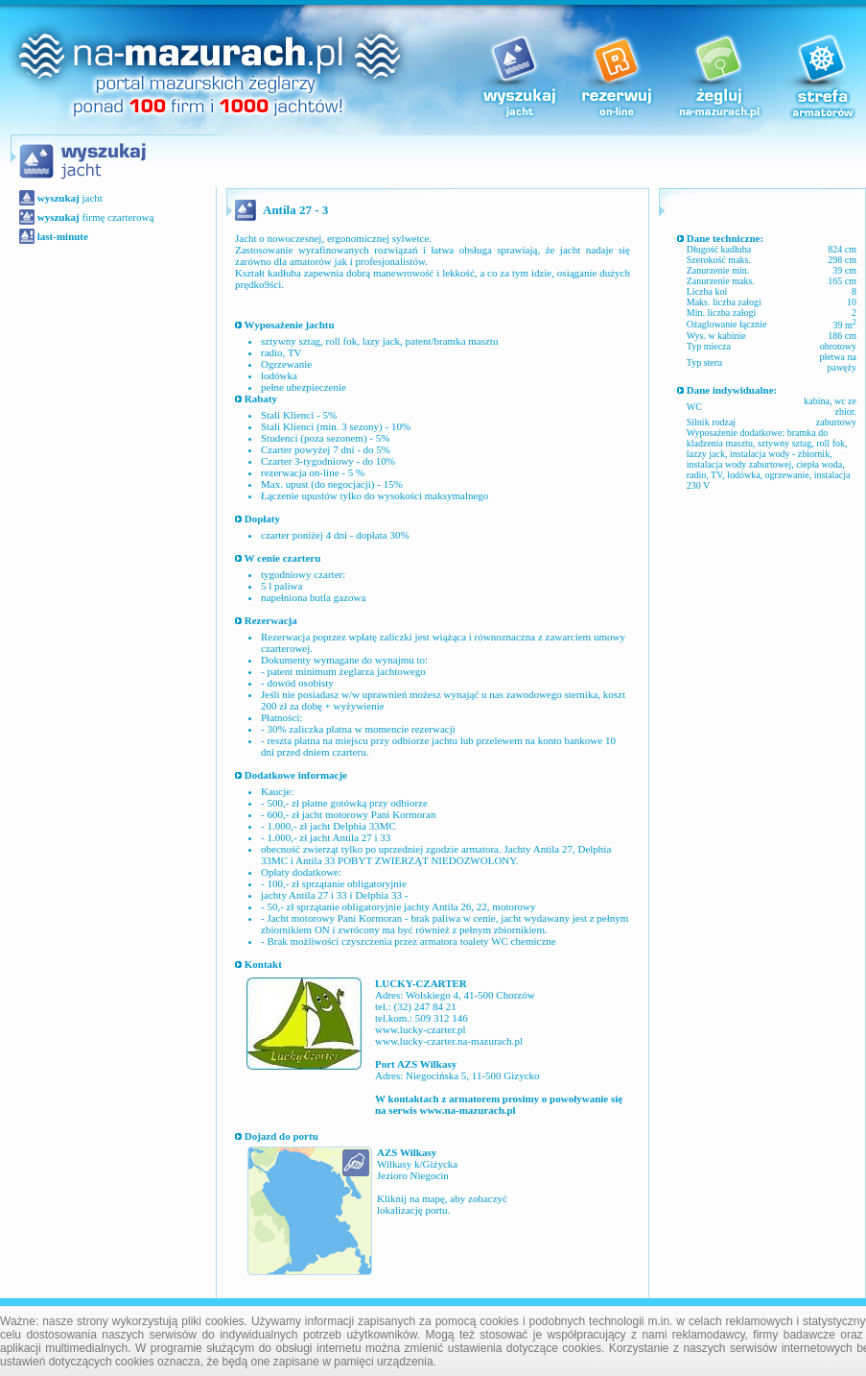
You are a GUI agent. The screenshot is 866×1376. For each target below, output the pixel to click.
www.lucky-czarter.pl (420, 1029)
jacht (69, 198)
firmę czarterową (94, 217)
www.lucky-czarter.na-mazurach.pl (449, 1041)
